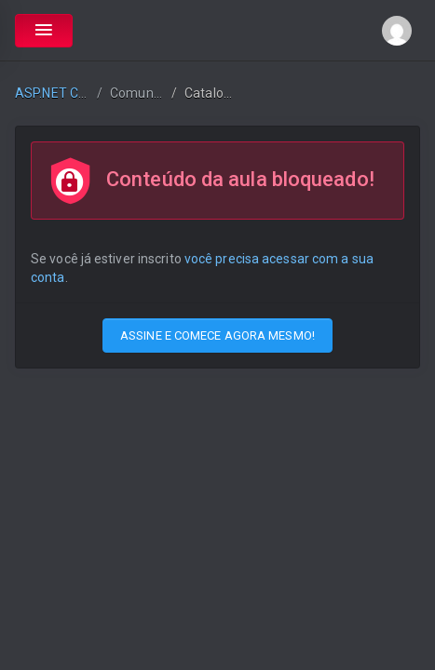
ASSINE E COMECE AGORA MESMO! (217, 335)
